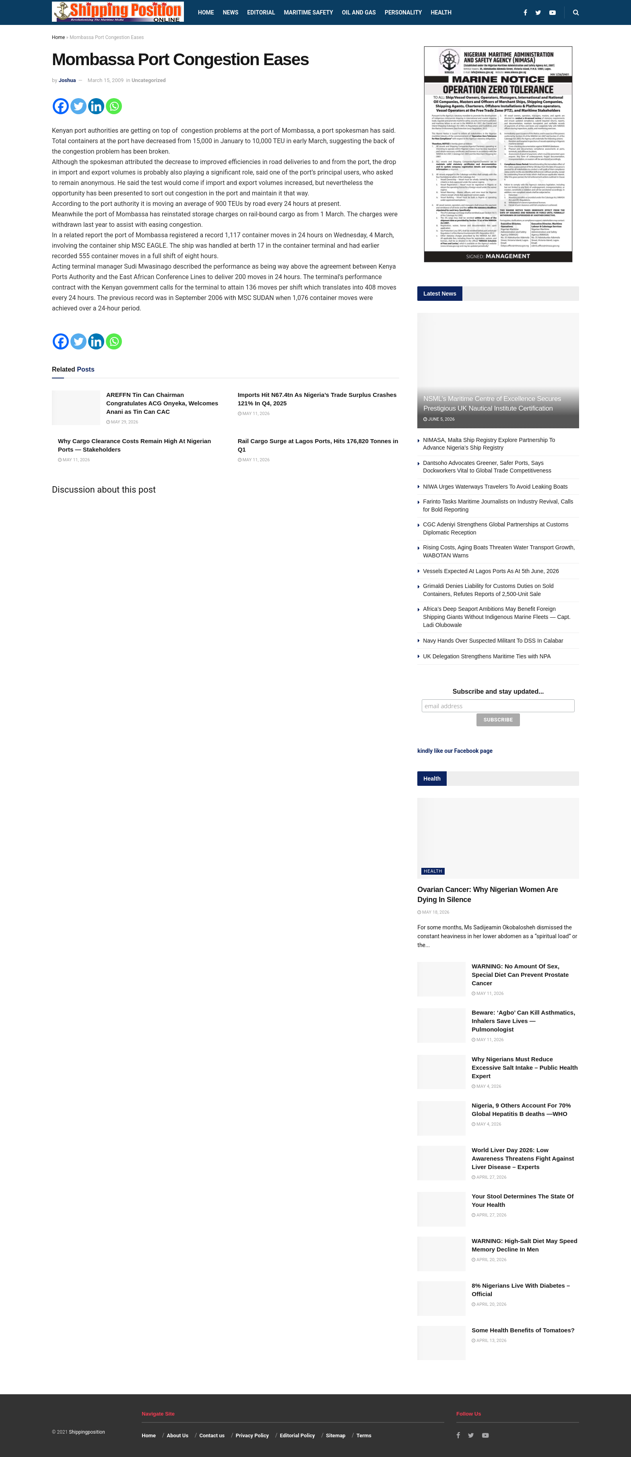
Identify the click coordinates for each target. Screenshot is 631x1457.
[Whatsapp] (114, 106)
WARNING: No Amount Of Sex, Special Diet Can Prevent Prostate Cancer (520, 973)
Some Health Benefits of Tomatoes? (523, 1328)
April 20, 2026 (489, 1258)
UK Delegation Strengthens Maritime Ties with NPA (487, 656)
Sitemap (335, 1434)
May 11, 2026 (254, 413)
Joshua (67, 80)
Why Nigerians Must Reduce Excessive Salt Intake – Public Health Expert (524, 1066)
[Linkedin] (96, 106)
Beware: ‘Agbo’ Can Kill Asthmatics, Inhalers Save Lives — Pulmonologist (523, 1020)
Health (441, 12)
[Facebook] (61, 106)
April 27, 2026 (489, 1176)
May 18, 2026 (433, 911)
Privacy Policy (252, 1434)
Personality (403, 12)
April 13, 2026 (489, 1339)
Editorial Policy (297, 1434)
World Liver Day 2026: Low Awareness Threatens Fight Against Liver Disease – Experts (523, 1157)
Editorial (261, 12)
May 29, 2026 (122, 422)
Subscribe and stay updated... (498, 691)
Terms (364, 1434)
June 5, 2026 (439, 419)
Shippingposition (87, 1431)
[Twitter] (78, 106)
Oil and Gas (359, 12)
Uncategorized (149, 80)
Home (206, 12)
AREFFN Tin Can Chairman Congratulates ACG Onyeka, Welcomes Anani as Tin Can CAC (162, 403)
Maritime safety (308, 12)
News (231, 12)
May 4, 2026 (486, 1085)
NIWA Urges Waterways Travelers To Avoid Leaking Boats (495, 486)
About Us (178, 1434)
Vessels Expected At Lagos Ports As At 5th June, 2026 (491, 571)
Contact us (212, 1434)
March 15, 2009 (106, 80)
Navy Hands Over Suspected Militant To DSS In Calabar (493, 640)
